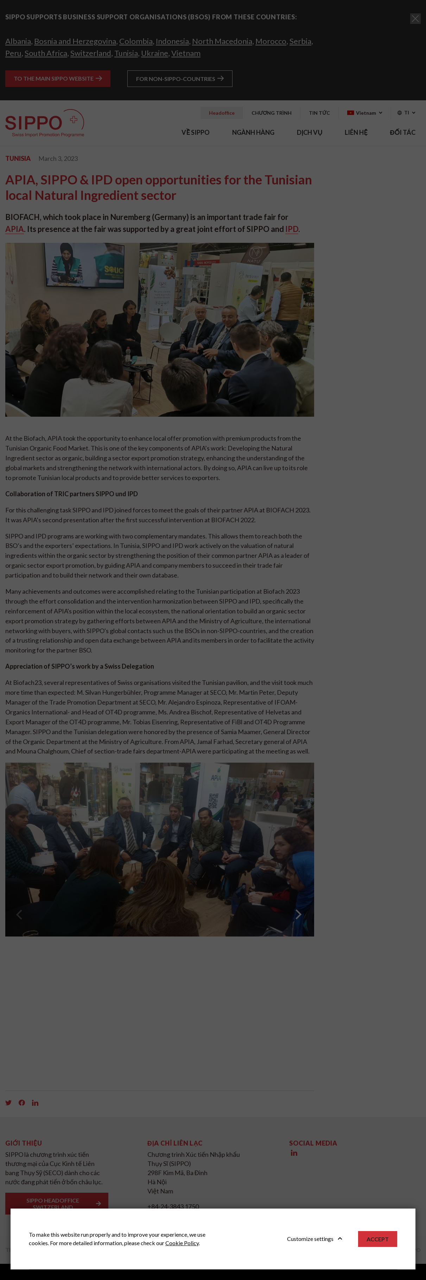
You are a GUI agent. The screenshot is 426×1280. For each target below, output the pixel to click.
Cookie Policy (182, 1243)
